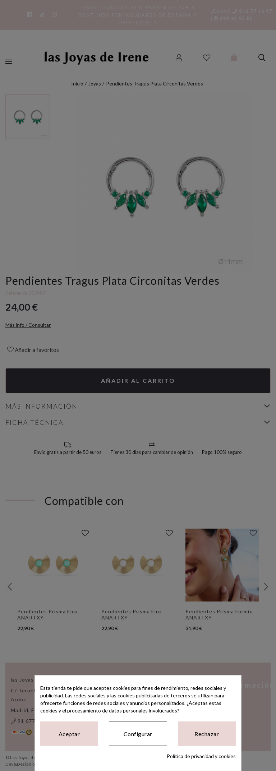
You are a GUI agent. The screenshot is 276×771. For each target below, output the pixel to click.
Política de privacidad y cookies (201, 756)
